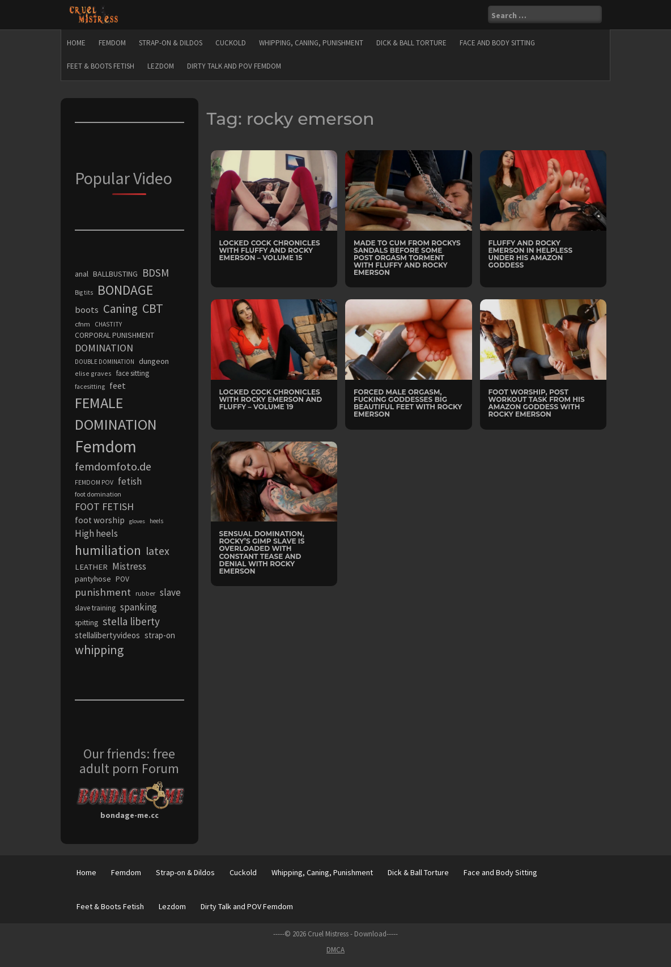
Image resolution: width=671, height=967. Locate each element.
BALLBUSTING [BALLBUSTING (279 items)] (115, 274)
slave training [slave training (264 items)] (95, 608)
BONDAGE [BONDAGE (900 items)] (125, 290)
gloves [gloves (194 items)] (137, 521)
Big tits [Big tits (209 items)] (84, 292)
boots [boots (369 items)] (87, 309)
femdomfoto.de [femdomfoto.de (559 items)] (113, 466)
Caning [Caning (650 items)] (120, 308)
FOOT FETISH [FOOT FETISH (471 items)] (104, 506)
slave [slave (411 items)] (170, 592)
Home (76, 43)
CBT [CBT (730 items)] (152, 308)
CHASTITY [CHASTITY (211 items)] (108, 324)
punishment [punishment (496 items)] (103, 592)
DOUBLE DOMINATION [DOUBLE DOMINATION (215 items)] (104, 362)
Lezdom (160, 66)
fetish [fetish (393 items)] (130, 481)
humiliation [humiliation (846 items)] (108, 550)
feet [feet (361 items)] (117, 385)
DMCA (335, 950)
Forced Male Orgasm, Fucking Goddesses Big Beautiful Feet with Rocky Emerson (408, 403)
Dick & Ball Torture (411, 43)
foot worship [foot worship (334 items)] (100, 520)
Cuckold (230, 43)
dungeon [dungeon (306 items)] (154, 361)
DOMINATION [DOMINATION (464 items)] (104, 347)
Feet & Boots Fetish (100, 66)
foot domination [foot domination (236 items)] (98, 494)
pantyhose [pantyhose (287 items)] (93, 579)
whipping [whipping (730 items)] (99, 650)
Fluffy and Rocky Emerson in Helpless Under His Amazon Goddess (531, 254)
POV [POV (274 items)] (122, 579)
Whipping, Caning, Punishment (311, 43)
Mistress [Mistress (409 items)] (129, 566)
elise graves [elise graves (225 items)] (93, 373)
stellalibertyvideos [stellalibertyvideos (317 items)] (107, 635)
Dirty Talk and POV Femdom (234, 66)
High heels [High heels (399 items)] (96, 533)
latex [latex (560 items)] (157, 551)
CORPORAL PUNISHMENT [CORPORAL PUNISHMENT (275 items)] (114, 335)
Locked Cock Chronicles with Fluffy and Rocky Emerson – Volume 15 (269, 250)
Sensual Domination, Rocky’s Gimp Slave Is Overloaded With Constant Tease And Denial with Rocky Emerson (262, 552)
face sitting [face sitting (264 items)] (132, 373)
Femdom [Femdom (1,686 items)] (106, 446)
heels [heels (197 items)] (156, 521)
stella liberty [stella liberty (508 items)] (131, 621)
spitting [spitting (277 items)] (86, 622)
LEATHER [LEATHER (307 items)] (91, 567)
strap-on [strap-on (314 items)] (160, 635)
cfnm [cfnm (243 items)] (82, 324)
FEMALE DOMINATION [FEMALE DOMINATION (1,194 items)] (116, 413)
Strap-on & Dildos (170, 43)
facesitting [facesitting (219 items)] (90, 387)
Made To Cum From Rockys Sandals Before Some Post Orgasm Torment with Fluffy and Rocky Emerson (407, 258)
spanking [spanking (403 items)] (138, 607)
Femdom (112, 43)
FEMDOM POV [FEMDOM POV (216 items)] (94, 482)
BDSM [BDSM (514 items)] (155, 272)
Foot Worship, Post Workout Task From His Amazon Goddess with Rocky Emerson (537, 403)
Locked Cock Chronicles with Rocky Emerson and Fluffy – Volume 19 (270, 399)
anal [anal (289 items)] (81, 274)
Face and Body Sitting (497, 43)
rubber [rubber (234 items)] (145, 593)
